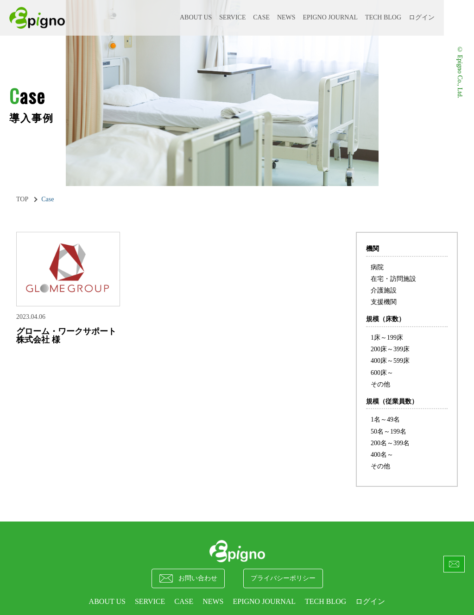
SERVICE (232, 17)
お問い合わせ (188, 578)
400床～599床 (390, 360)
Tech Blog (383, 17)
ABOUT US (196, 17)
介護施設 (384, 290)
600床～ (382, 372)
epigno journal (330, 17)
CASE (261, 17)
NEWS (286, 17)
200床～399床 (390, 349)
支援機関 (384, 301)
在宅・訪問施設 (393, 278)
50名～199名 (388, 431)
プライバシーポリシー (283, 578)
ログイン (422, 17)
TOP (22, 199)
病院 (377, 267)
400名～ (382, 454)
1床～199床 (387, 337)
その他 (380, 384)
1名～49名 (385, 419)
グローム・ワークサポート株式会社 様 (66, 335)
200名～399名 (390, 443)
